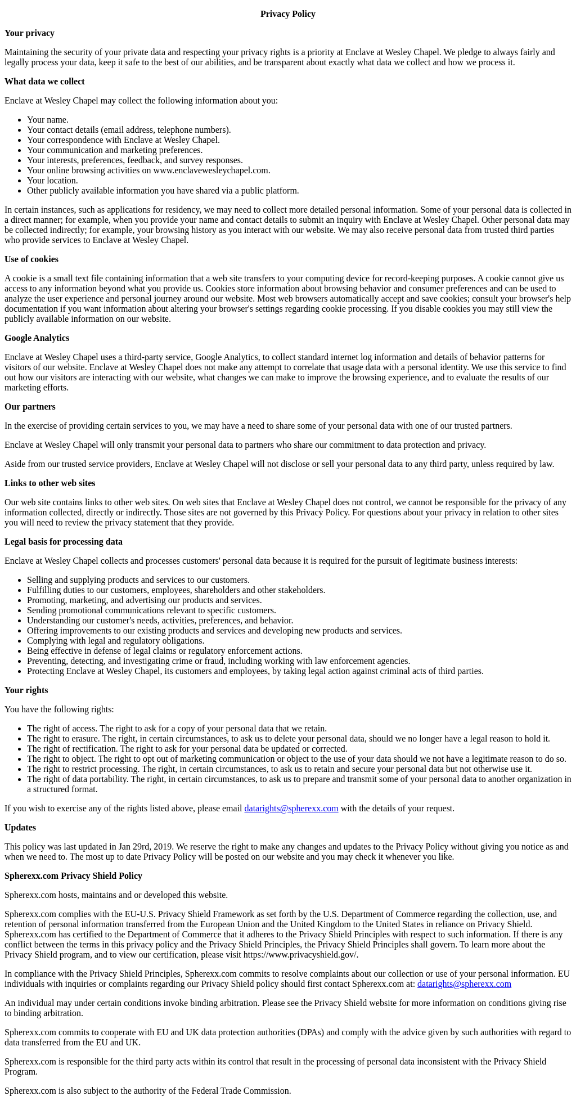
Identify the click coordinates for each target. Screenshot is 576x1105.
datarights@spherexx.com (292, 808)
